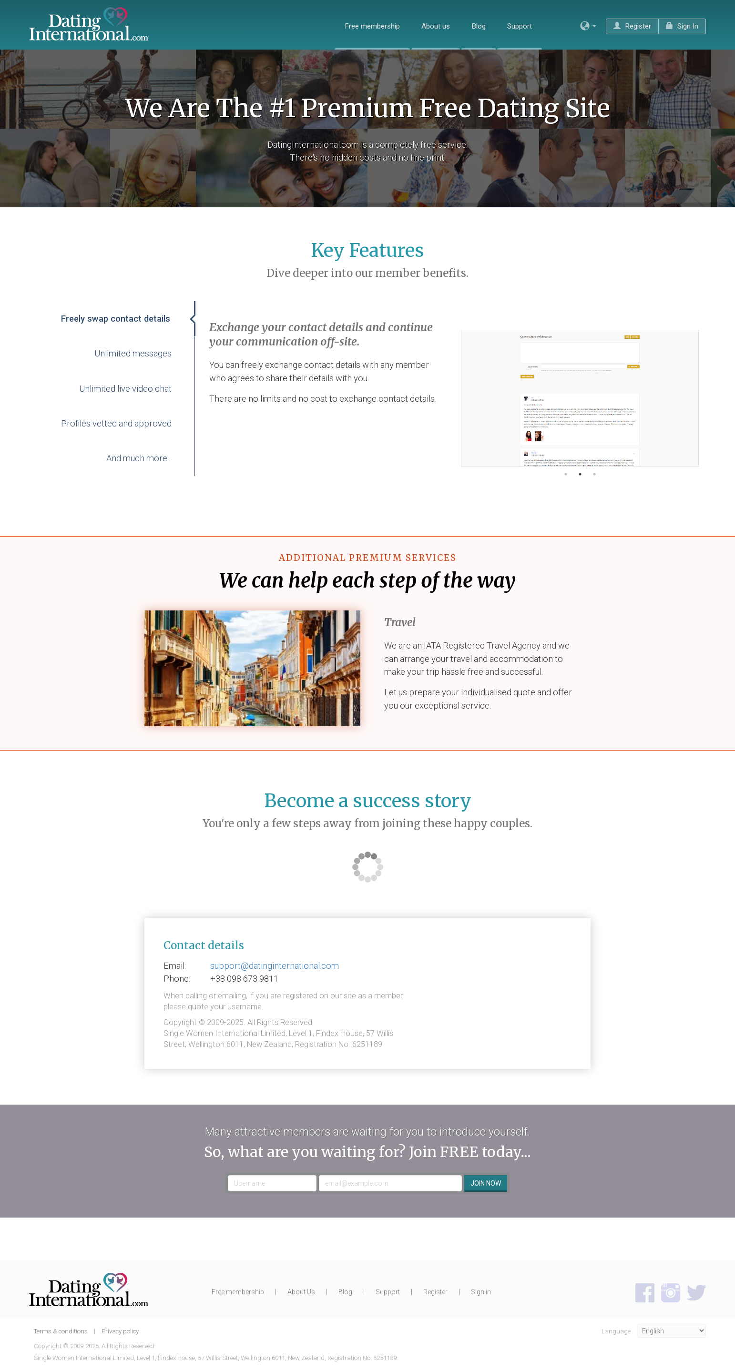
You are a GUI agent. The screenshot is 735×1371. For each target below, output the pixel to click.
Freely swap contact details (115, 319)
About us (435, 26)
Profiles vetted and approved (116, 423)
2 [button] (580, 474)
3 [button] (594, 474)
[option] (580, 398)
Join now (485, 1183)
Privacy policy (120, 1331)
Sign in (481, 1292)
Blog (478, 26)
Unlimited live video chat (125, 389)
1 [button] (566, 474)
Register (632, 26)
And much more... (139, 458)
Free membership (372, 26)
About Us (301, 1292)
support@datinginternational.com (274, 966)
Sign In (682, 26)
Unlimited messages (133, 353)
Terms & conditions (61, 1331)
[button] (588, 26)
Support (519, 26)
